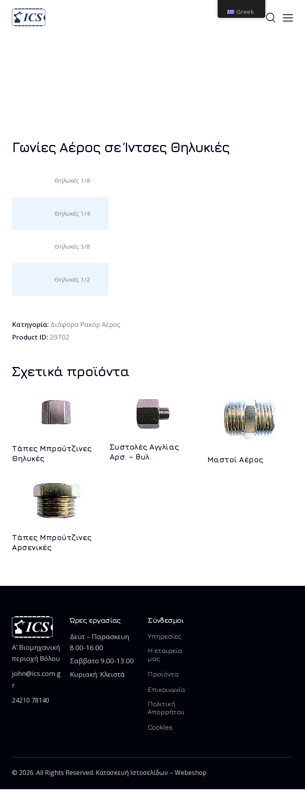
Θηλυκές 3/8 (72, 246)
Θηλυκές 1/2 (72, 279)
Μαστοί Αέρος (235, 460)
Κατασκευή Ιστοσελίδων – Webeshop (152, 773)
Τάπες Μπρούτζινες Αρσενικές (52, 542)
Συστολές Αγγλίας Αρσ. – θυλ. (144, 452)
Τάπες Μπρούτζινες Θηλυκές (52, 453)
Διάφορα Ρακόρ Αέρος (86, 324)
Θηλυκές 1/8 (72, 180)
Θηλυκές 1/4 (72, 213)
